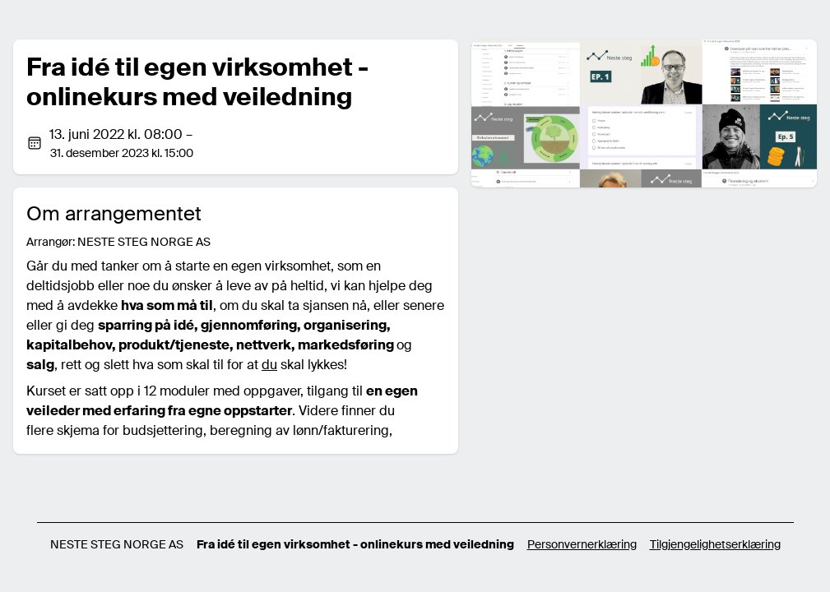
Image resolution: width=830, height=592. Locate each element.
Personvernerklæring (582, 544)
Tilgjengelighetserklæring (715, 544)
